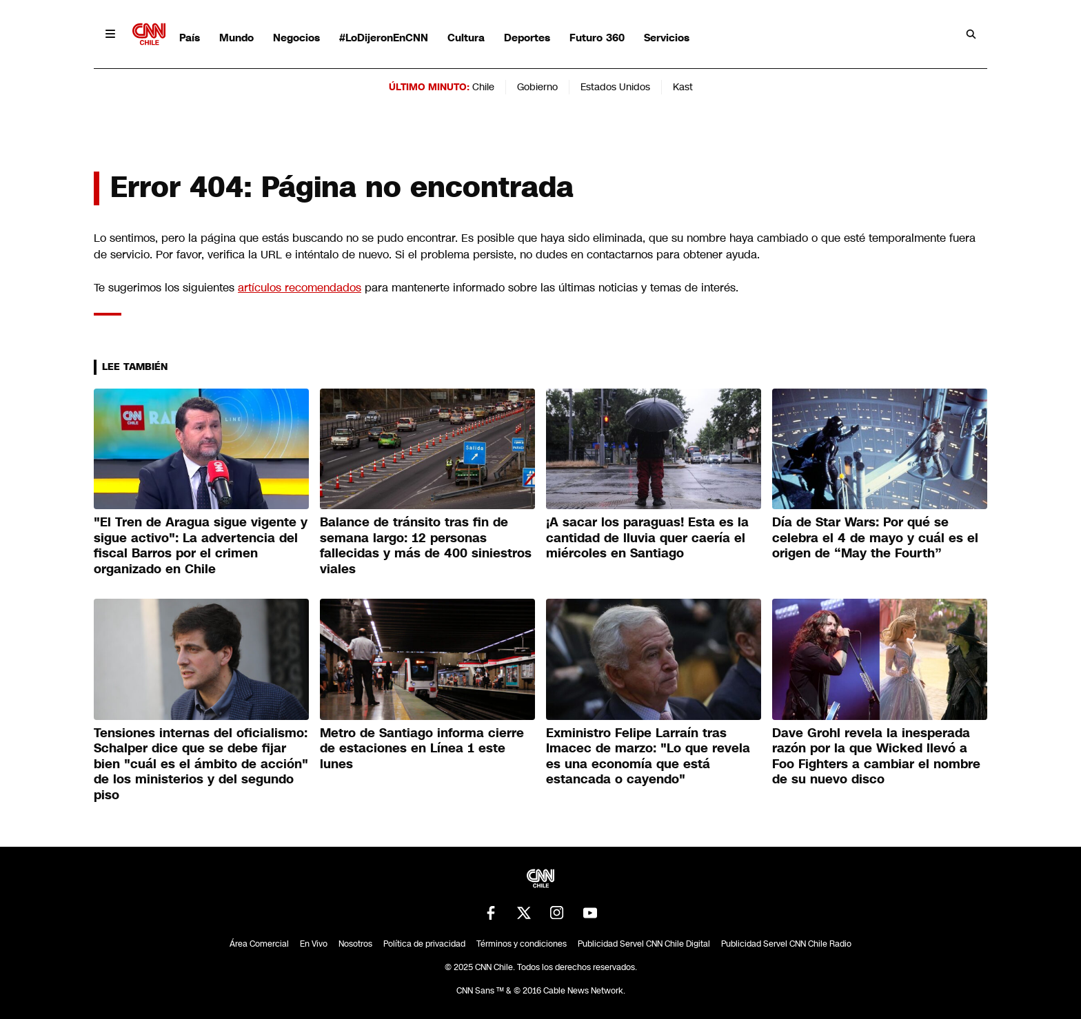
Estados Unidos (615, 87)
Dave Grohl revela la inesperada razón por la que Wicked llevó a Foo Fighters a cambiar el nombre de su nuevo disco (876, 756)
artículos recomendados (299, 288)
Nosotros (355, 943)
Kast (683, 87)
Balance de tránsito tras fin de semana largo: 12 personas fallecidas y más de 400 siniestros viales (426, 545)
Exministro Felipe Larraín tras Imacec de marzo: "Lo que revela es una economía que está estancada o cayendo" (648, 756)
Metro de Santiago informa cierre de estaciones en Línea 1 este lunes (422, 748)
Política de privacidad (424, 943)
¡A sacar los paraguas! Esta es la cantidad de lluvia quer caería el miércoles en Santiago (647, 537)
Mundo (236, 37)
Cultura (466, 37)
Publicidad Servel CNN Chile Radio (786, 943)
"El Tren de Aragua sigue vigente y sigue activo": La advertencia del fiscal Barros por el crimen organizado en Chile (200, 545)
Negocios (296, 37)
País (189, 37)
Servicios (666, 37)
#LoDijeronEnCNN (383, 37)
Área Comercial (259, 943)
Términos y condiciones (521, 943)
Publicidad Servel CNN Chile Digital (644, 943)
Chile (483, 87)
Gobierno (537, 87)
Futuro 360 (597, 37)
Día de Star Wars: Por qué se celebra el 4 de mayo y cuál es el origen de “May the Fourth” (875, 537)
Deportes (527, 37)
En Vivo (313, 943)
